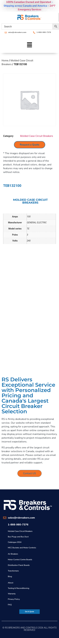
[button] (29, 45)
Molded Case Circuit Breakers (36, 136)
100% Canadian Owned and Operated (28, 2)
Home (5, 60)
